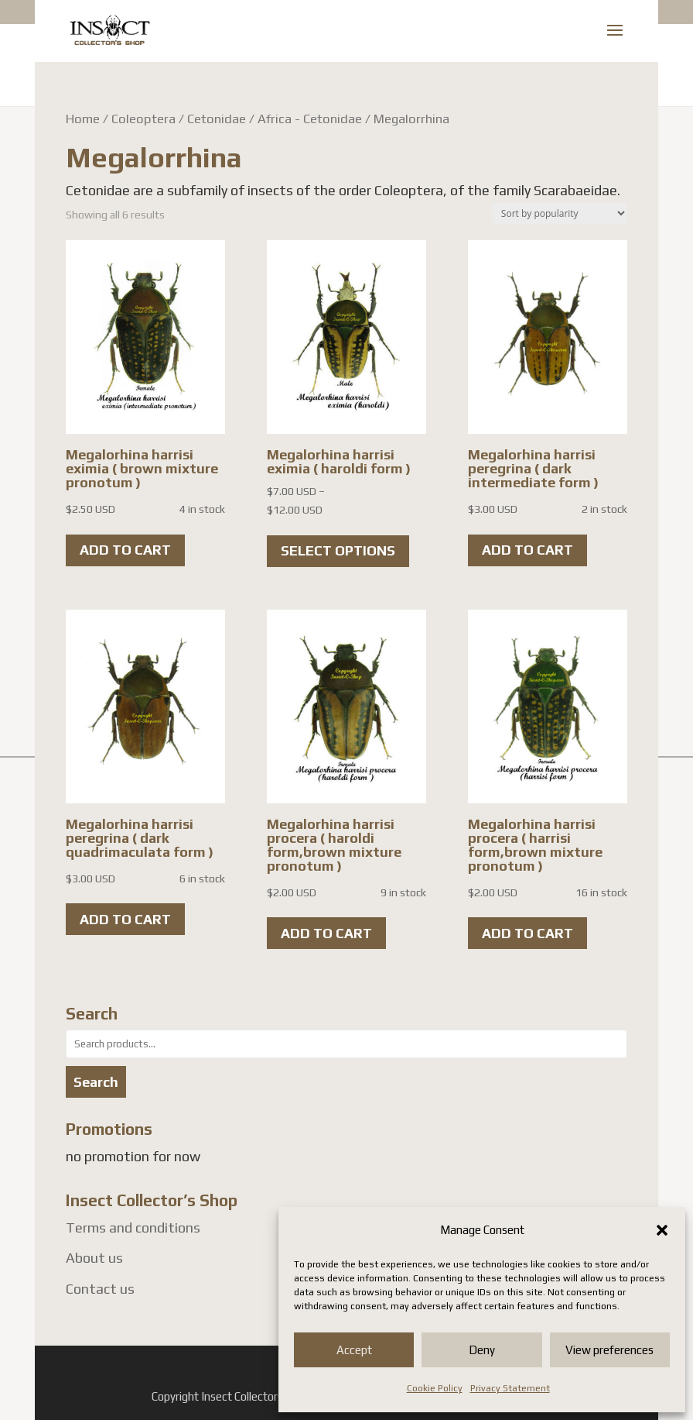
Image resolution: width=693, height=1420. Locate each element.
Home (83, 118)
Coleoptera (143, 118)
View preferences (609, 1349)
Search (95, 1082)
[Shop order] (559, 213)
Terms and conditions (133, 1227)
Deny (482, 1349)
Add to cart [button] (125, 550)
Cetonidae (216, 118)
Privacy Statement (510, 1388)
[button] (662, 1230)
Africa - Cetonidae (310, 118)
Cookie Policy (435, 1388)
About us (94, 1258)
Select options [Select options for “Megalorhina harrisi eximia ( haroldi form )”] (338, 550)
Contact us (100, 1289)
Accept (354, 1349)
